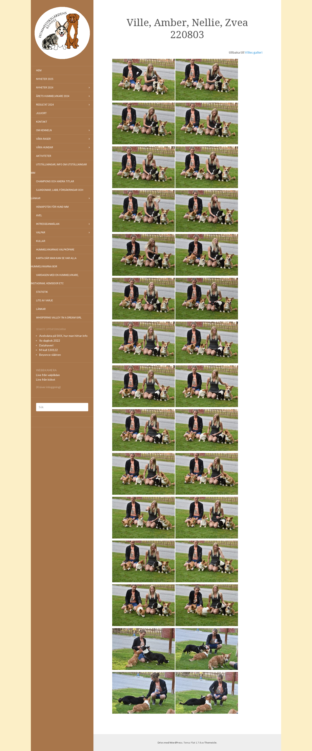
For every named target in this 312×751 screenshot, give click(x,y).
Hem (39, 70)
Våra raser (43, 138)
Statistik (42, 292)
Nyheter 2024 (44, 87)
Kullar (40, 241)
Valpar (40, 232)
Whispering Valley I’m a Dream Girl (59, 317)
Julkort (41, 113)
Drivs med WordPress (170, 742)
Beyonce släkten (50, 354)
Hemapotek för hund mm (52, 206)
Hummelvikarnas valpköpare (55, 249)
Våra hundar (44, 147)
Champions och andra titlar (55, 181)
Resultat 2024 (45, 104)
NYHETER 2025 (44, 79)
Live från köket (45, 379)
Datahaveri (46, 345)
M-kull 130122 (48, 350)
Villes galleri (253, 52)
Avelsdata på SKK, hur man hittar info (63, 335)
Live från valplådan (48, 375)
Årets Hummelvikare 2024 (52, 96)
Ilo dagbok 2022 (49, 340)
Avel (39, 215)
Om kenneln (44, 130)
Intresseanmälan (47, 224)
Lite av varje (44, 300)
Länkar (41, 309)
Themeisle (210, 742)
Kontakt (41, 121)
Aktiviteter (43, 156)
